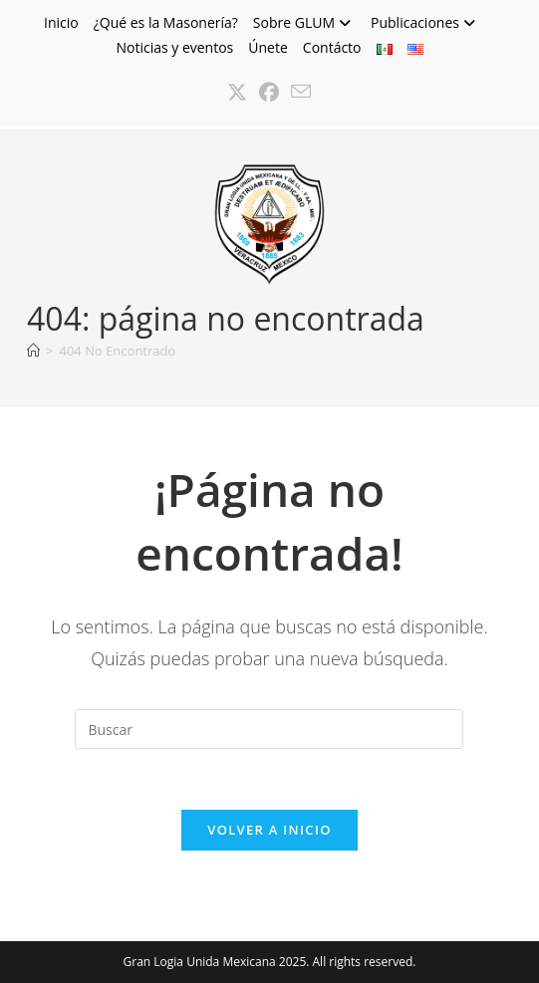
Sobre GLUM (304, 22)
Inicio (61, 22)
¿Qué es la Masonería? (166, 22)
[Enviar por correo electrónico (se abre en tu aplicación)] (301, 93)
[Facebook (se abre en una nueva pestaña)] (269, 93)
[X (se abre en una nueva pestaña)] (237, 93)
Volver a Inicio (269, 830)
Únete (268, 47)
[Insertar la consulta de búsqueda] (269, 729)
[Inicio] (33, 351)
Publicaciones (425, 22)
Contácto (332, 47)
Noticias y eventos (174, 47)
